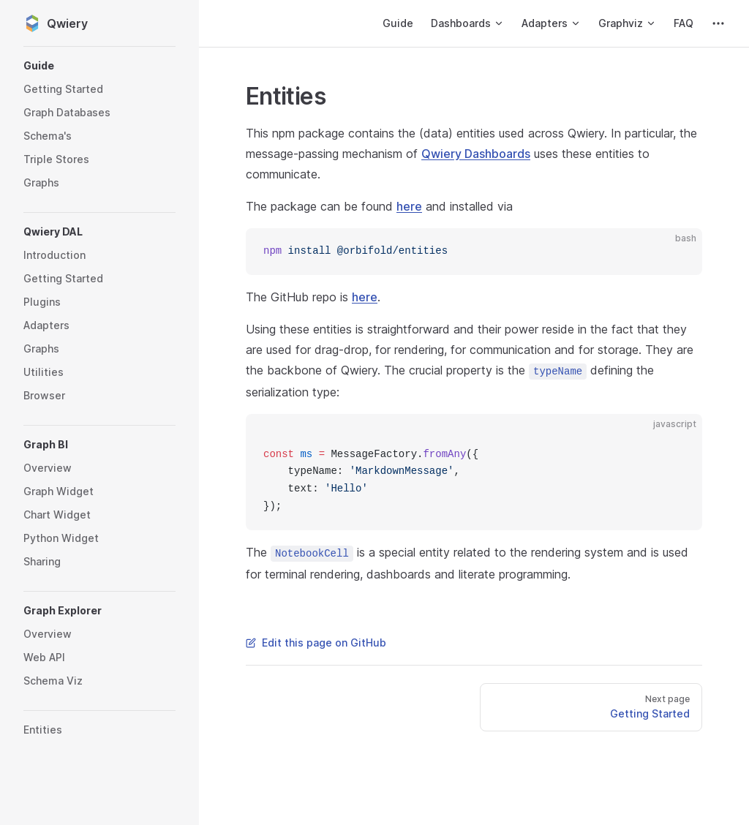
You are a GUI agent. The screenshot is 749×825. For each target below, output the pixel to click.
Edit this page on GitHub (316, 642)
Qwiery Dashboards (475, 153)
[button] (99, 66)
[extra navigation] (718, 23)
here (409, 206)
